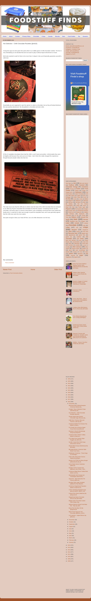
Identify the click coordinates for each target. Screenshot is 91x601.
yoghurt (76, 257)
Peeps (84, 205)
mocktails (70, 245)
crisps (85, 227)
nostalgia (84, 245)
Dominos (72, 188)
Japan (78, 195)
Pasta (77, 205)
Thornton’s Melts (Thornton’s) (77, 290)
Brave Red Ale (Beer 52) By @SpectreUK (76, 508)
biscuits (85, 219)
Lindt (75, 199)
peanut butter (75, 248)
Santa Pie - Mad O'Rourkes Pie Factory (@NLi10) (77, 479)
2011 (69, 554)
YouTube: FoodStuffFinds (72, 52)
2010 (69, 556)
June (70, 531)
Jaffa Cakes (71, 195)
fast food (85, 231)
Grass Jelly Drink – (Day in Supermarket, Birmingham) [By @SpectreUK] (80, 300)
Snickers (72, 213)
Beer (63, 36)
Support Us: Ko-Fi (70, 54)
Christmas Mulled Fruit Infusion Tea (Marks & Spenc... (78, 424)
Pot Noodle (78, 209)
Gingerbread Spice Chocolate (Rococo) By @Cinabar (76, 497)
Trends (83, 215)
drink (70, 231)
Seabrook (78, 212)
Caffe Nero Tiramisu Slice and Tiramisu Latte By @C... (76, 420)
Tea (79, 36)
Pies (73, 207)
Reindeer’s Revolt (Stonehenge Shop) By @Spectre (77, 432)
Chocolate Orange (72, 187)
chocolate (72, 225)
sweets (71, 253)
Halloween (78, 192)
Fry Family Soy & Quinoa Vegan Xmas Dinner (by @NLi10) (77, 428)
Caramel (81, 185)
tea (87, 253)
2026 (69, 378)
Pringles (86, 209)
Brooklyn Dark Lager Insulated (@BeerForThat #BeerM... (77, 483)
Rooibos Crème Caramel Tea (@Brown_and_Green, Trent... (77, 468)
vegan (81, 255)
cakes (68, 223)
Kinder (84, 197)
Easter (78, 188)
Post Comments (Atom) (16, 273)
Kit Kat (68, 199)
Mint (84, 202)
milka (69, 243)
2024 (69, 383)
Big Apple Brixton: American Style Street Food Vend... (77, 450)
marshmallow (76, 242)
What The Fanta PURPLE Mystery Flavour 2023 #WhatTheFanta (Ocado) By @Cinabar (80, 266)
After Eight (68, 183)
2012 (69, 552)
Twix (67, 217)
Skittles (86, 212)
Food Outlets (71, 36)
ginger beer (85, 233)
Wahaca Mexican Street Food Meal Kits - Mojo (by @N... (78, 505)
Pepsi (67, 207)
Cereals (50, 36)
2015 (69, 545)
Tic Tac (76, 215)
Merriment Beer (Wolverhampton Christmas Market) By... (77, 406)
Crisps (43, 36)
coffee (68, 227)
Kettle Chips (77, 197)
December (72, 403)
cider (84, 225)
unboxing (73, 255)
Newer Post (7, 269)
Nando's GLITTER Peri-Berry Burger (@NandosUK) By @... (78, 461)
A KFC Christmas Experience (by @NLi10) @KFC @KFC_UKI (77, 490)
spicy (86, 251)
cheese (86, 223)
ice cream (80, 238)
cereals (77, 223)
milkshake (76, 243)
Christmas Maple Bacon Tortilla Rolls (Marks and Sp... (78, 472)
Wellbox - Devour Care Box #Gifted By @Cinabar (80, 343)
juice (80, 240)
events (78, 231)
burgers (83, 221)
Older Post (58, 269)
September (72, 524)
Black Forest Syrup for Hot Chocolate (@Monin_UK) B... (77, 512)
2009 (69, 558)
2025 (69, 381)
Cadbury (71, 185)
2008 (69, 561)
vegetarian (68, 257)
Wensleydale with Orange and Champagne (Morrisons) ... (76, 475)
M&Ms (86, 199)
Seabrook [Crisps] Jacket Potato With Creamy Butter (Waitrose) (80, 326)
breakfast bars (74, 221)
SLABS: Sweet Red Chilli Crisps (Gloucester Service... (77, 442)
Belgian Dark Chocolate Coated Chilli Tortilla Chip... (77, 501)
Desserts (85, 36)
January (71, 542)
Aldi (74, 183)
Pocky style (81, 207)
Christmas (85, 187)
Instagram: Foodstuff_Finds (73, 49)
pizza (70, 250)
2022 (69, 388)
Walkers (73, 217)
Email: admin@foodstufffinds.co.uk (75, 46)
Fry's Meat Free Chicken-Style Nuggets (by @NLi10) (76, 439)
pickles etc (85, 248)
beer (75, 219)
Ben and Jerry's (84, 183)
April (70, 535)
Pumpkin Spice (71, 210)
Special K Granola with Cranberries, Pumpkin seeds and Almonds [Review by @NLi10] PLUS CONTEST (80, 335)
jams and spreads (71, 240)
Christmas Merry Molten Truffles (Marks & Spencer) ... (77, 435)
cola (77, 227)
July (70, 528)
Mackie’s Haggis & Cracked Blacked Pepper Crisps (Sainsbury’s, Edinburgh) (80, 283)
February (71, 540)
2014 (69, 547)
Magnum (70, 200)
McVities (78, 202)
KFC (84, 195)
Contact (17, 36)
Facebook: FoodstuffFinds (72, 47)
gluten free (82, 235)
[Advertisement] (16, 238)
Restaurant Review (83, 210)
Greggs (84, 190)
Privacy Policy (26, 36)
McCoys (70, 202)
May (70, 533)
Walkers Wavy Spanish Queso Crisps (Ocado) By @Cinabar (79, 274)
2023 (69, 385)
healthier (79, 236)
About (10, 36)
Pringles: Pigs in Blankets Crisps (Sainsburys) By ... (77, 410)
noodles (78, 245)
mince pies (85, 243)
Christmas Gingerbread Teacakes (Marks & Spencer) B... (77, 486)
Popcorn (68, 209)
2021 (69, 390)
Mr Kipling (69, 204)
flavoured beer (73, 233)
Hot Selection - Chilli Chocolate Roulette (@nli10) (77, 413)
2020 (69, 392)
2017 (69, 399)
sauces (68, 251)
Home (4, 36)
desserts (74, 229)
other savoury (76, 247)
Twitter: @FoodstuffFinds (72, 51)
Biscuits (57, 36)
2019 (69, 394)
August (71, 526)
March (71, 537)
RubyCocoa (71, 212)
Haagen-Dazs (69, 192)
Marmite (86, 200)
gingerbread (72, 235)
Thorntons (68, 215)
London (81, 199)
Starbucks (81, 213)
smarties (75, 251)
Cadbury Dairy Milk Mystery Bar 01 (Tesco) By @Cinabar (80, 308)
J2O (87, 194)
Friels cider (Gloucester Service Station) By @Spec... (77, 457)
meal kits (85, 242)
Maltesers (78, 200)
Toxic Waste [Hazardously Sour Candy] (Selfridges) (79, 316)
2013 (69, 549)
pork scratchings (80, 250)
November (72, 519)
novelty (68, 247)
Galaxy (77, 190)
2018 (69, 397)
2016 (69, 401)
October (71, 522)
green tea (69, 236)
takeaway (80, 253)
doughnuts (85, 229)
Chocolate (36, 36)
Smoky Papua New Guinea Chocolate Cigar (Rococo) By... (77, 417)
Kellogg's (68, 197)
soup (80, 251)
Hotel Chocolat (79, 194)
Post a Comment (9, 262)
